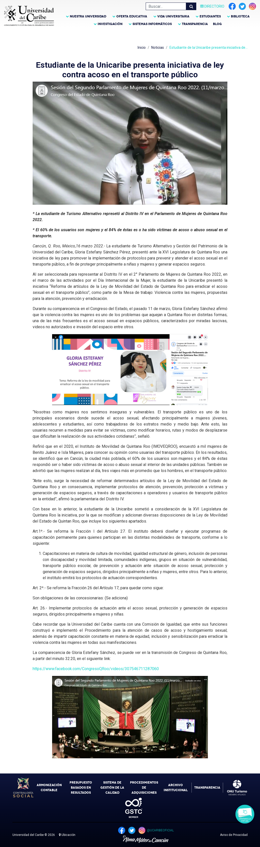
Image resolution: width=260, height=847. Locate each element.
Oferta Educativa (131, 16)
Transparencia (195, 24)
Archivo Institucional (176, 787)
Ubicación (67, 835)
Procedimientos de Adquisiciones (144, 788)
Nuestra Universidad (88, 16)
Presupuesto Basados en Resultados (81, 788)
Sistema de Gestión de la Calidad (112, 788)
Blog (217, 24)
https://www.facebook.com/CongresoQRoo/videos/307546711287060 (96, 668)
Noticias (157, 47)
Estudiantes (210, 16)
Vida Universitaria (173, 16)
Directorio (212, 6)
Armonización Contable (49, 787)
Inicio (142, 47)
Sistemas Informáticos (152, 24)
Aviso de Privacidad (234, 835)
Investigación (110, 24)
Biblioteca (240, 16)
